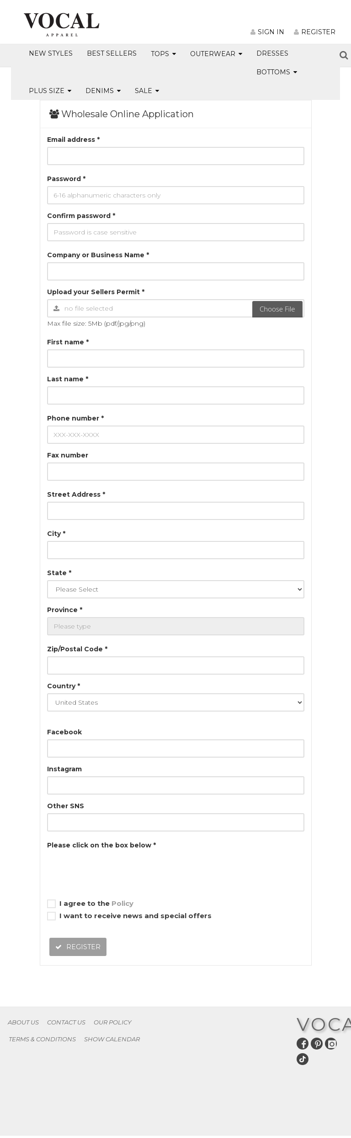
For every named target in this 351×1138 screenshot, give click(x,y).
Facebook (64, 732)
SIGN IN (267, 32)
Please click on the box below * (101, 845)
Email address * (73, 139)
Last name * (67, 379)
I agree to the (90, 903)
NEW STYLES (51, 53)
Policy (122, 903)
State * (59, 573)
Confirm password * (81, 216)
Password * (66, 179)
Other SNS (65, 806)
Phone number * (75, 418)
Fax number (67, 455)
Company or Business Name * (98, 255)
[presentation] (116, 870)
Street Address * (76, 494)
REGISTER (314, 32)
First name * (68, 342)
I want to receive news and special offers (129, 915)
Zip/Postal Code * (77, 649)
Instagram (64, 769)
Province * (64, 610)
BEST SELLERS (112, 53)
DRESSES (272, 53)
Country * (63, 686)
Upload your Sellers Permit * (95, 292)
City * (56, 534)
